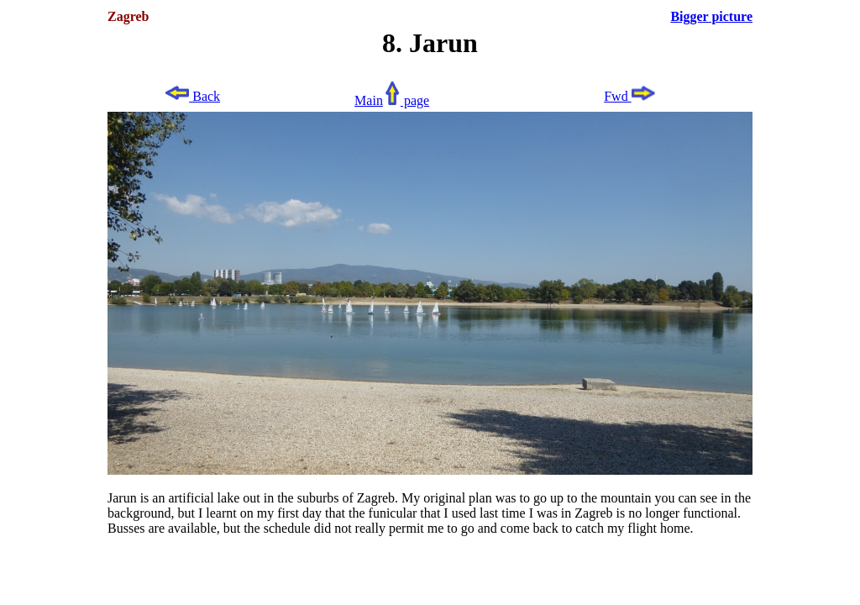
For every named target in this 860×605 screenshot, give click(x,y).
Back (192, 96)
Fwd (629, 96)
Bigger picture (711, 16)
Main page (391, 100)
